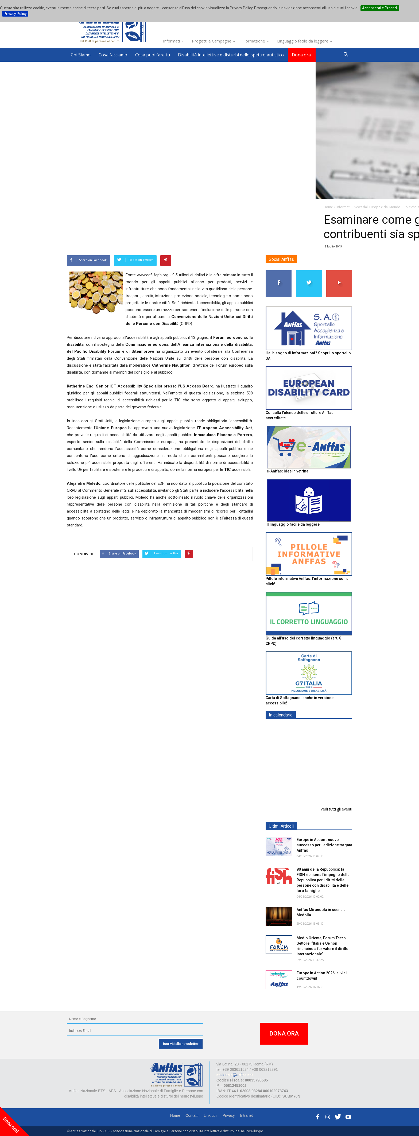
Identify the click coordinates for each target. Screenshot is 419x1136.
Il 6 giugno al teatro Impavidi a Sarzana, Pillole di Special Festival (321, 789)
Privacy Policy (15, 13)
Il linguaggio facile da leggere (293, 524)
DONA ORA (284, 1033)
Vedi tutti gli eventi (336, 809)
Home (175, 1115)
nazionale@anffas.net (234, 1075)
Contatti (191, 1115)
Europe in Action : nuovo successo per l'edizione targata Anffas (324, 845)
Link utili (210, 1115)
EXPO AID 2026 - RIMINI (318, 727)
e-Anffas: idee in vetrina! (288, 471)
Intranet (246, 1115)
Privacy (229, 1115)
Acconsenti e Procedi (380, 8)
